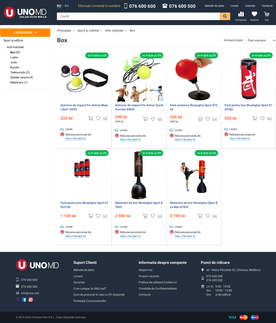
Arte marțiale (15, 47)
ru (67, 6)
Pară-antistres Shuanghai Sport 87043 (193, 107)
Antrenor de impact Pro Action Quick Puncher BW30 (139, 107)
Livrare (235, 5)
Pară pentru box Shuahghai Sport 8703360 (248, 107)
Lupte (14, 57)
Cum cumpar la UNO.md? (89, 288)
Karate (14, 67)
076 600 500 (182, 6)
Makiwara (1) (19, 82)
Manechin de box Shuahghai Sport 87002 (139, 205)
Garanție (250, 5)
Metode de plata (214, 5)
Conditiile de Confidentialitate (158, 288)
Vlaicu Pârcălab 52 (75, 138)
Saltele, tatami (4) (21, 77)
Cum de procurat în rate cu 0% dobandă (99, 294)
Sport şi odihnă (13, 40)
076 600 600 (142, 6)
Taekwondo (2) (20, 72)
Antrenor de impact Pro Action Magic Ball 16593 (84, 107)
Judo (13, 62)
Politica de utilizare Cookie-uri (158, 282)
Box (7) (15, 52)
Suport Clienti (85, 262)
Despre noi (145, 270)
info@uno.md (30, 293)
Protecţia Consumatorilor (89, 301)
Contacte (267, 5)
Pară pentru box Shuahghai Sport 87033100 (84, 205)
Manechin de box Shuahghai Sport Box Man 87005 (194, 205)
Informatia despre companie (163, 262)
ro (59, 6)
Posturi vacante (149, 276)
